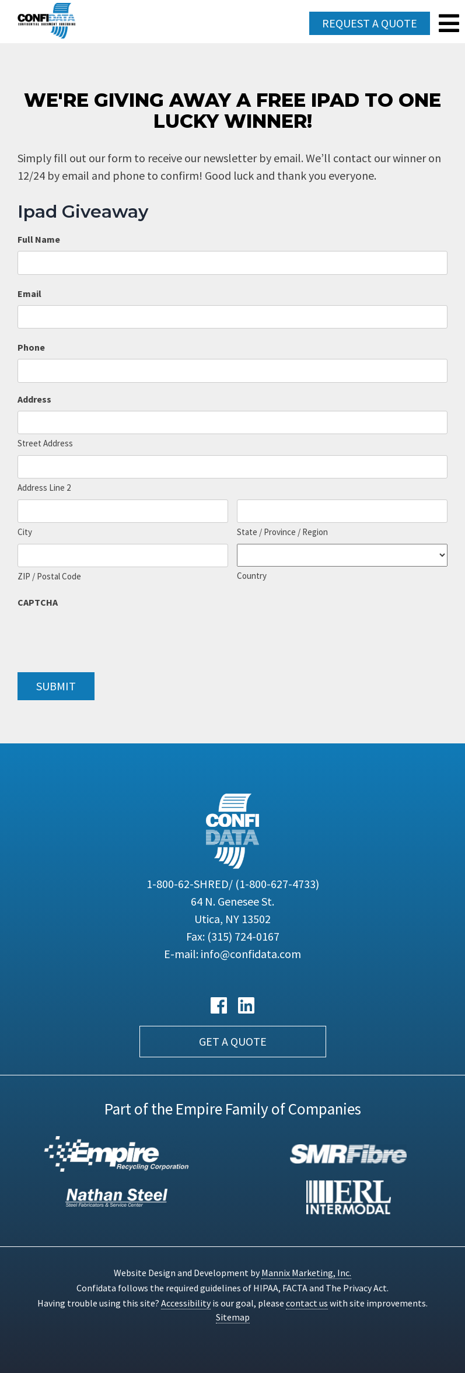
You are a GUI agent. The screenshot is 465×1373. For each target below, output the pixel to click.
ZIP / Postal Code (49, 576)
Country (252, 575)
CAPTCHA (38, 602)
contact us (307, 1303)
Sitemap (233, 1317)
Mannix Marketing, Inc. (306, 1272)
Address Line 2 (44, 487)
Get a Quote (233, 1041)
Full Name (39, 239)
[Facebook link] (219, 1006)
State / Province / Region (282, 531)
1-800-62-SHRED (232, 883)
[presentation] (106, 636)
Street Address (45, 443)
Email (29, 293)
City (25, 531)
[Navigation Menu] (449, 24)
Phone (31, 347)
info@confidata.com (251, 953)
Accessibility (186, 1303)
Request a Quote (369, 23)
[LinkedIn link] (246, 1006)
